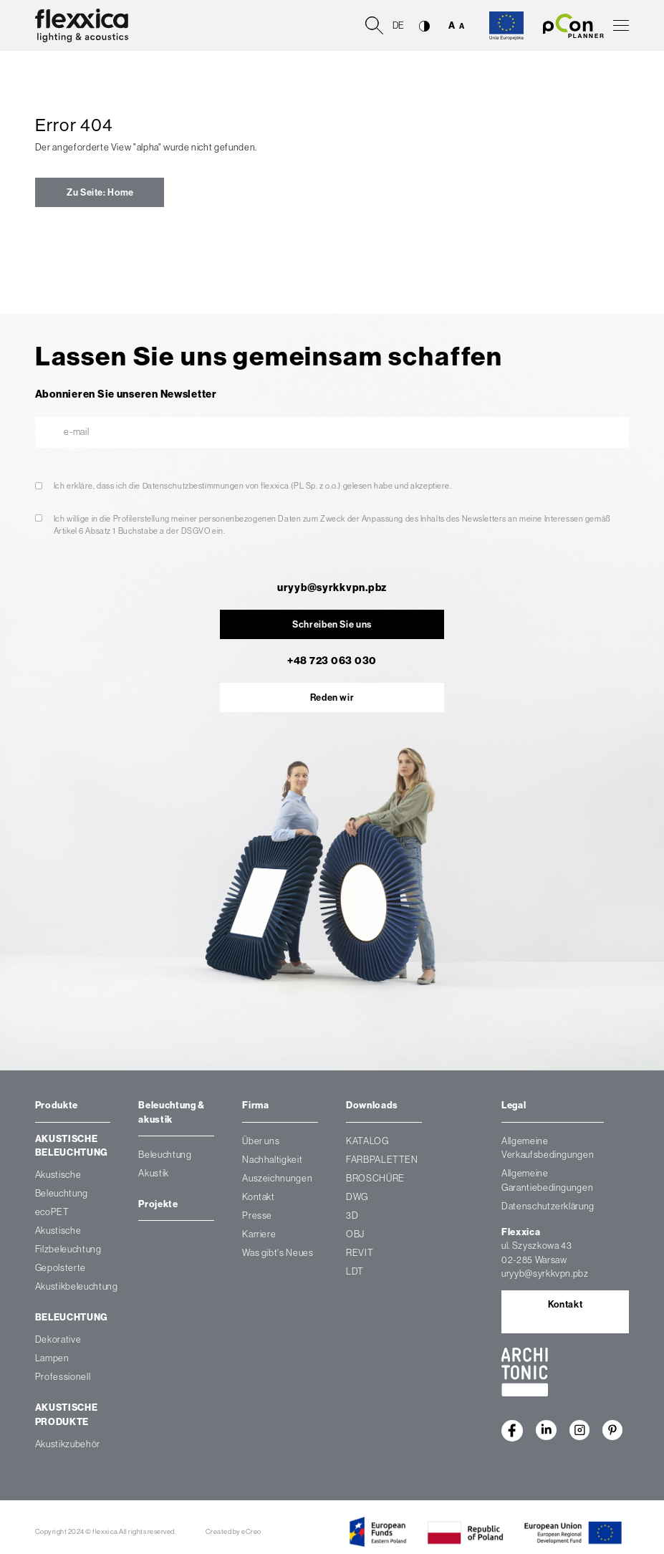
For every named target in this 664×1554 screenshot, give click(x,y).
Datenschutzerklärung (548, 1206)
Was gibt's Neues (277, 1252)
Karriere (259, 1234)
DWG (357, 1196)
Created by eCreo (233, 1531)
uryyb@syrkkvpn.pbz (332, 587)
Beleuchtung (71, 1318)
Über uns (260, 1141)
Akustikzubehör (67, 1444)
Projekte (158, 1204)
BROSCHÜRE (375, 1178)
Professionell (62, 1377)
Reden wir (332, 697)
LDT (355, 1271)
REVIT (359, 1252)
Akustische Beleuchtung (71, 1146)
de (398, 25)
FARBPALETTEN (382, 1159)
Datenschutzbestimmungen (194, 485)
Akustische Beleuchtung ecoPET (61, 1194)
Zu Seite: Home (99, 192)
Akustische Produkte (66, 1415)
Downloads (372, 1105)
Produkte (56, 1105)
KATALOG (367, 1141)
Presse (257, 1215)
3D (352, 1215)
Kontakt (258, 1196)
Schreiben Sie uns (332, 624)
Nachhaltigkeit (272, 1159)
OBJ (355, 1234)
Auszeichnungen (277, 1178)
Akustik (153, 1174)
